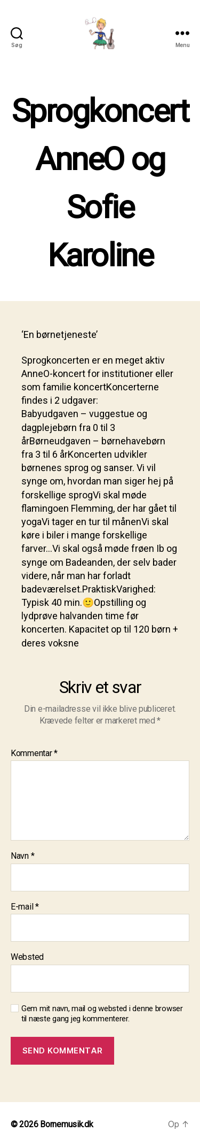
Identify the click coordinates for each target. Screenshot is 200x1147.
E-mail (25, 907)
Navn (22, 856)
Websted (27, 957)
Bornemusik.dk (66, 1124)
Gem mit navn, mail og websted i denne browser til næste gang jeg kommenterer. (102, 1013)
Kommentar (34, 753)
